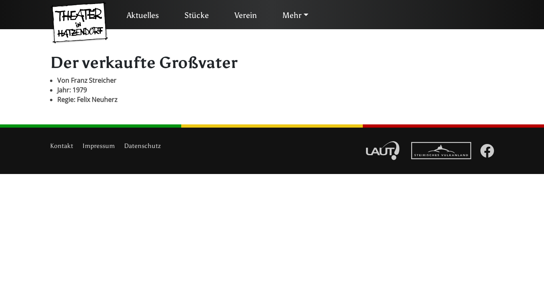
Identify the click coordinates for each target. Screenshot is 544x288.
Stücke (196, 15)
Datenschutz (142, 146)
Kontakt (61, 146)
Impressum (98, 146)
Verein (245, 15)
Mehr (292, 15)
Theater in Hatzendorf (79, 22)
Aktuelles (143, 15)
